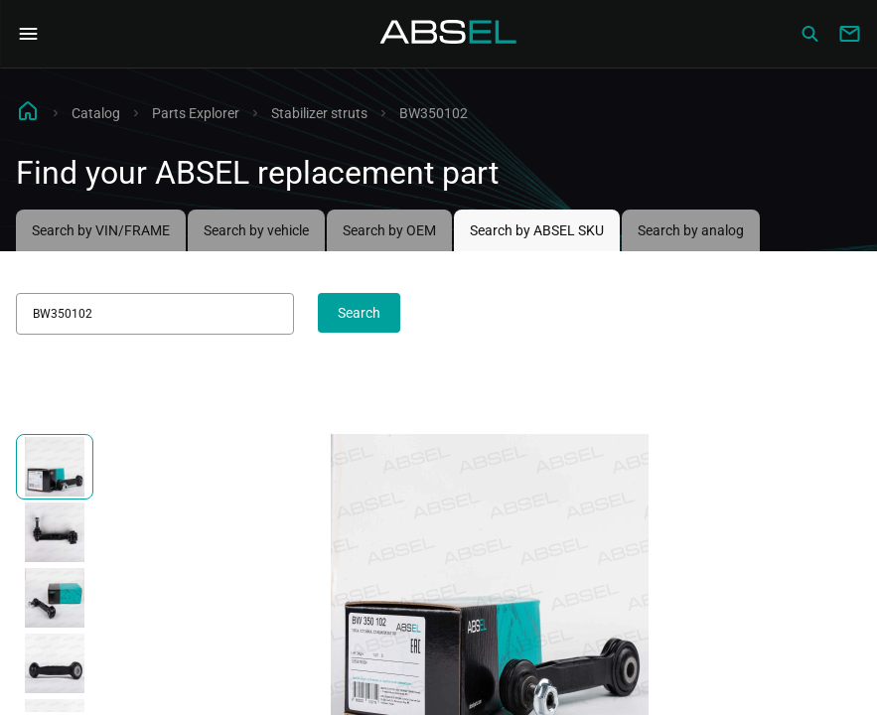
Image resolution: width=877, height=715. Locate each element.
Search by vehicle (256, 230)
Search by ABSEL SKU (537, 230)
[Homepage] (448, 34)
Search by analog (691, 230)
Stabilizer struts (319, 113)
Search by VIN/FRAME (101, 230)
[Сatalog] (809, 34)
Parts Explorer (195, 113)
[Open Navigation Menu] (28, 34)
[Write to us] (849, 34)
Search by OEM (389, 230)
